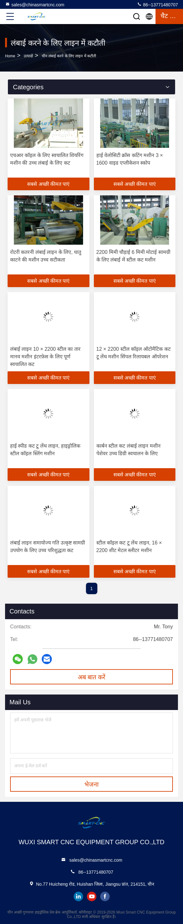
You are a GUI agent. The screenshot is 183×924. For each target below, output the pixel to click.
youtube (91, 896)
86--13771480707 (157, 4)
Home (10, 56)
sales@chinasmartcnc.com (34, 4)
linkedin (78, 896)
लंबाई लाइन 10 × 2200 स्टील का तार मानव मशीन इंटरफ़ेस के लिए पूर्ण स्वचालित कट (45, 356)
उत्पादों (28, 56)
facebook (105, 896)
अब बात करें (91, 677)
